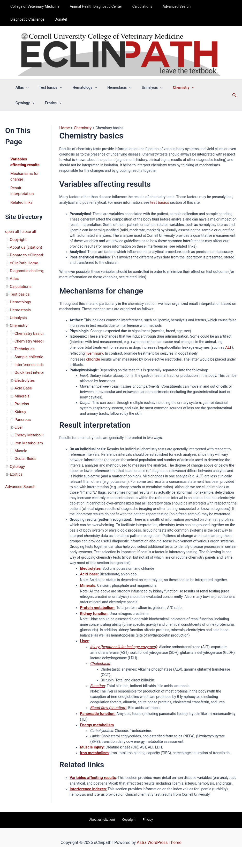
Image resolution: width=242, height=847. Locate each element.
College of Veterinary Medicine (33, 6)
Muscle (20, 430)
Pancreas (21, 402)
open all (11, 228)
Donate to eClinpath (26, 250)
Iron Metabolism (27, 423)
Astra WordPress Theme (159, 832)
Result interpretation (21, 188)
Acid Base (22, 373)
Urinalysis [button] (138, 87)
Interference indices (30, 351)
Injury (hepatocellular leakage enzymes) (121, 642)
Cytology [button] (193, 87)
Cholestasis (99, 658)
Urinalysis (17, 308)
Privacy (144, 810)
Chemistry (18, 315)
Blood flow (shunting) (107, 701)
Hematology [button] (77, 87)
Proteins (21, 387)
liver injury (94, 352)
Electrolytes (23, 365)
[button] (24, 87)
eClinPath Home (23, 257)
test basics (158, 202)
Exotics (15, 452)
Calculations (135, 6)
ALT (228, 346)
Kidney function (92, 609)
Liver (18, 409)
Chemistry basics (28, 322)
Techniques (23, 337)
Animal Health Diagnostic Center (91, 6)
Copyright (17, 235)
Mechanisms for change (23, 175)
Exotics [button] (22, 103)
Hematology (19, 293)
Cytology (17, 445)
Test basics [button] (46, 87)
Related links (20, 199)
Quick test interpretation (33, 358)
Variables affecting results (23, 161)
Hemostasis (19, 300)
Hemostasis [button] (108, 87)
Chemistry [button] (166, 87)
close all (27, 228)
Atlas (14, 272)
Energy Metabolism (30, 416)
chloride (92, 357)
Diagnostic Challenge (204, 6)
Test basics (19, 286)
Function (97, 680)
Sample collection (28, 344)
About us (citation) (25, 243)
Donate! (15, 19)
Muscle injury (91, 739)
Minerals (21, 380)
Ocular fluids (24, 438)
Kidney (19, 394)
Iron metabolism (93, 745)
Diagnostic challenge (26, 264)
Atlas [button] (20, 87)
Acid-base (88, 571)
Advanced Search (166, 6)
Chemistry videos (28, 329)
